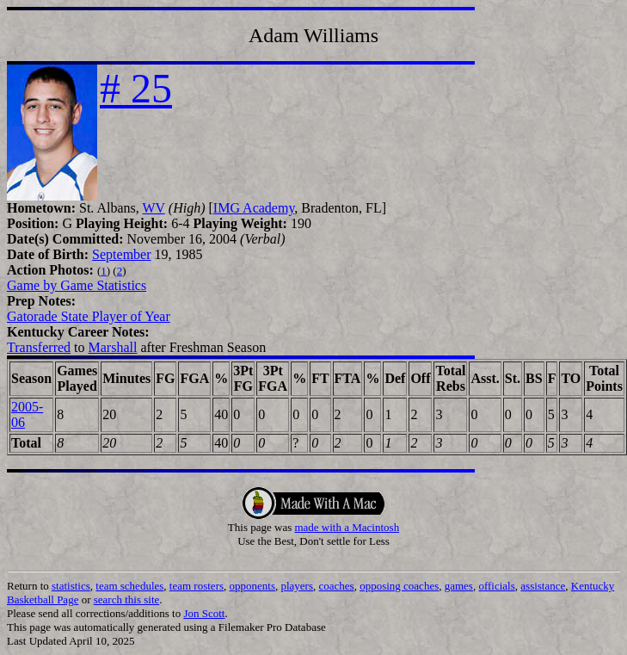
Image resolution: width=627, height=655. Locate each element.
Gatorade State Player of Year (88, 316)
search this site (127, 599)
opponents (252, 585)
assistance (542, 585)
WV (153, 208)
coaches (336, 585)
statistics (71, 585)
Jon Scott (203, 613)
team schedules (129, 585)
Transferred (39, 347)
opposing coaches (399, 585)
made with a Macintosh (346, 527)
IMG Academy (254, 208)
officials (496, 585)
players (296, 585)
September (121, 254)
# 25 (136, 88)
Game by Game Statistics (76, 285)
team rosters (196, 585)
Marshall (113, 347)
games (459, 585)
